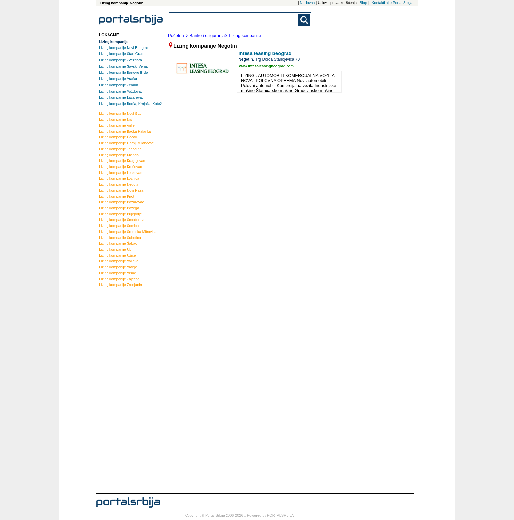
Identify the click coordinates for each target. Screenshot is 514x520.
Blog (363, 3)
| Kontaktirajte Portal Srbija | (392, 3)
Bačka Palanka (125, 131)
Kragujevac (122, 161)
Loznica (119, 178)
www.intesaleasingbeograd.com (266, 66)
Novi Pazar (122, 190)
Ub (115, 249)
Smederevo (122, 220)
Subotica (120, 237)
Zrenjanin (120, 285)
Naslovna (307, 3)
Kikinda (119, 155)
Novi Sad (120, 113)
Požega (119, 208)
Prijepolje (120, 214)
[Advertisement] (125, 389)
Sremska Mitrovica (127, 232)
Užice (117, 255)
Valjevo (118, 261)
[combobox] (234, 20)
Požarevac (121, 202)
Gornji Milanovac (126, 143)
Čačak (118, 137)
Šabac (118, 243)
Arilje (117, 125)
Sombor (119, 226)
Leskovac (120, 173)
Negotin (119, 184)
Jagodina (120, 149)
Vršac (117, 273)
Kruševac (120, 167)
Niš (115, 119)
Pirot (116, 196)
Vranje (118, 267)
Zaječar (119, 279)
